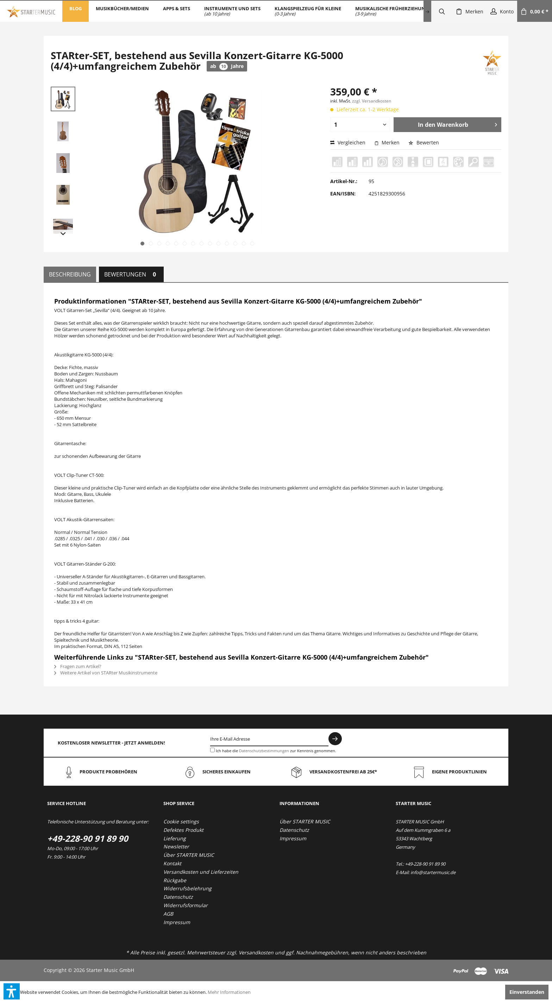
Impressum (176, 922)
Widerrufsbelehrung (187, 888)
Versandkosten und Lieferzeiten (200, 871)
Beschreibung (70, 274)
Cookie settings (181, 821)
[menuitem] (75, 11)
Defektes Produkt (183, 830)
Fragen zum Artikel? (77, 666)
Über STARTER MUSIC (188, 855)
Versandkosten (256, 952)
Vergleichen (347, 142)
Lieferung (174, 838)
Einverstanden (526, 992)
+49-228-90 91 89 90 (87, 838)
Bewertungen (131, 274)
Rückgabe (174, 880)
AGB (168, 913)
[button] (12, 991)
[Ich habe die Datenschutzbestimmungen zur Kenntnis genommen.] (212, 750)
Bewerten (423, 142)
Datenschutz (178, 896)
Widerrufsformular (185, 905)
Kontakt (172, 863)
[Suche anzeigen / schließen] (441, 11)
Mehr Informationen (229, 992)
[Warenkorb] (534, 11)
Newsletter (176, 846)
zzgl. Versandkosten (371, 101)
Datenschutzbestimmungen (264, 750)
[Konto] (502, 11)
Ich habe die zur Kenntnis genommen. (276, 750)
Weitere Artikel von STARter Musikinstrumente (105, 672)
